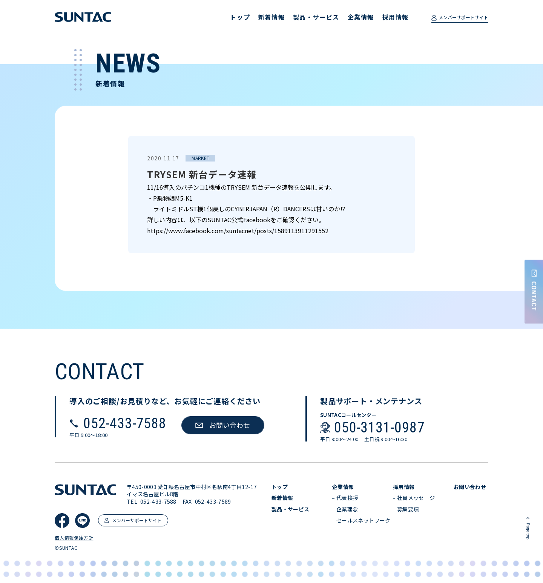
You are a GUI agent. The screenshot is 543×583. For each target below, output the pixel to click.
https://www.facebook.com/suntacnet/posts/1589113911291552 (237, 230)
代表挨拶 (347, 497)
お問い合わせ (470, 487)
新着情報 (271, 17)
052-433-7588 (124, 423)
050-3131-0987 (379, 427)
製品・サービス (316, 17)
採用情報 (395, 17)
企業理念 (347, 509)
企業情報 (361, 17)
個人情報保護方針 (74, 537)
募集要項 (408, 509)
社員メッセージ (416, 497)
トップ (240, 17)
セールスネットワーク (363, 520)
